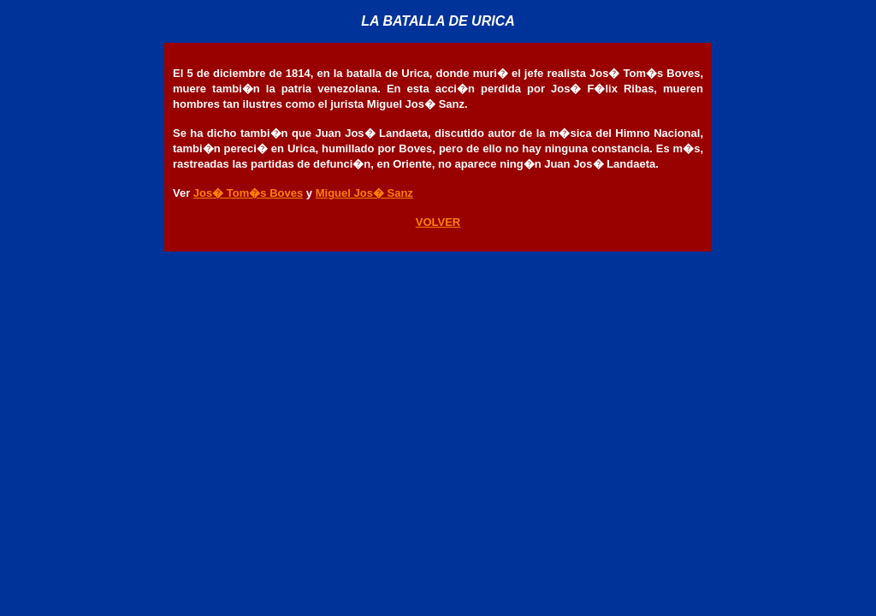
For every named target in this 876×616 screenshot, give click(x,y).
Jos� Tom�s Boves (248, 193)
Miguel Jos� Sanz (364, 193)
